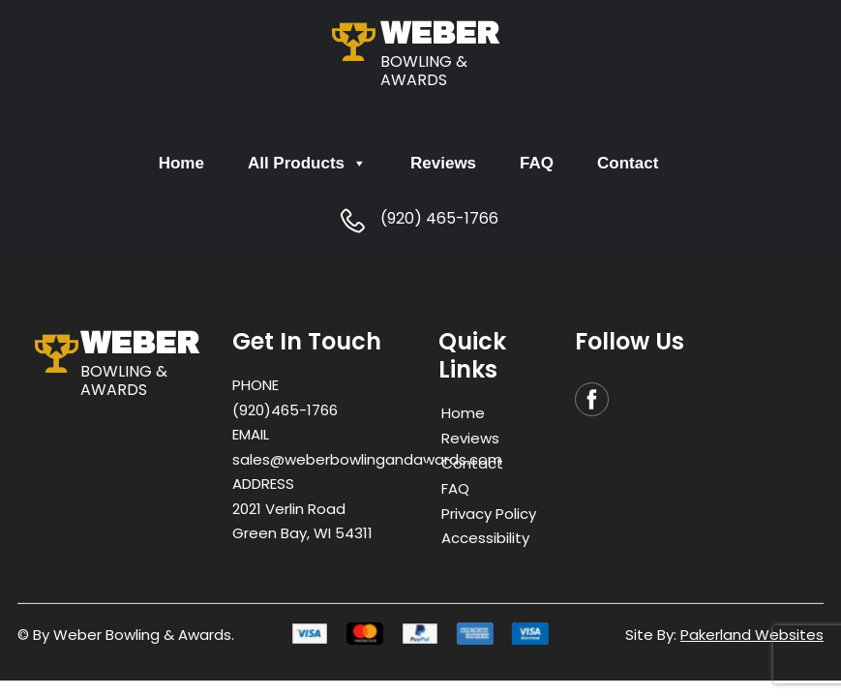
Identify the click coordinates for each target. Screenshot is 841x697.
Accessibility (485, 538)
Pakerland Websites (752, 634)
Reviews (443, 163)
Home (181, 163)
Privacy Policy (488, 512)
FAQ (537, 163)
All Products (307, 163)
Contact (627, 163)
